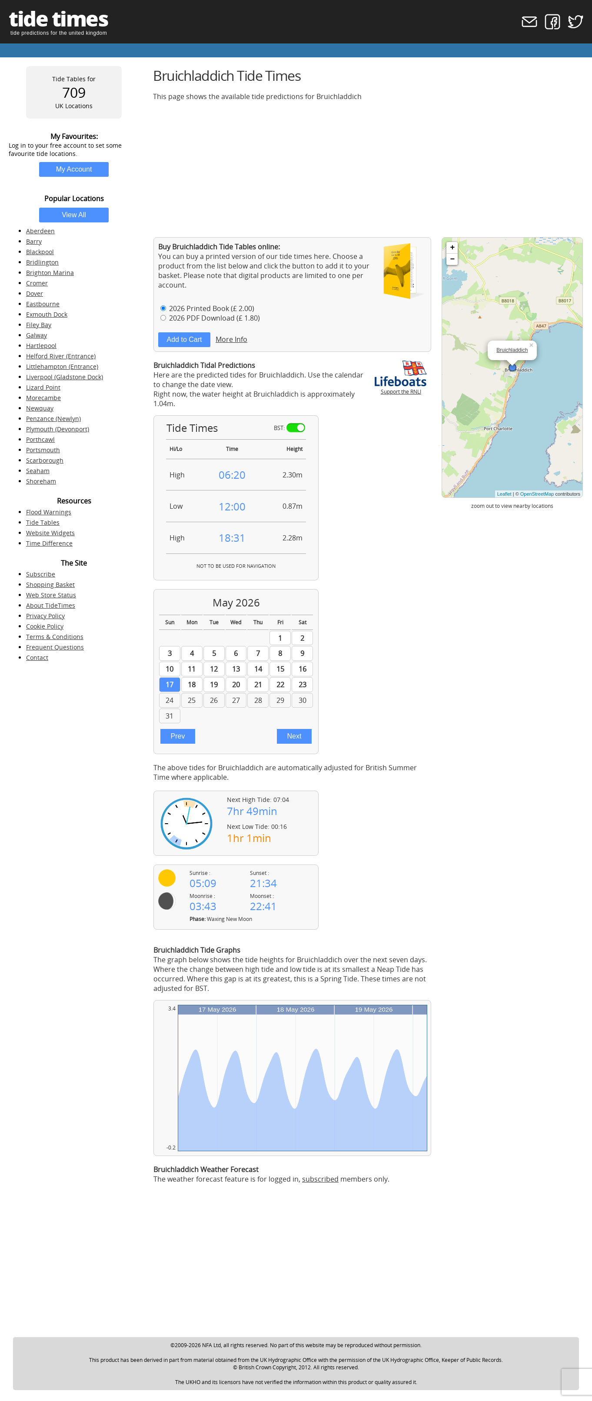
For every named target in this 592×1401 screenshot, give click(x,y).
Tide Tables (43, 522)
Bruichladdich (512, 350)
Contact (37, 657)
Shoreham (41, 481)
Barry (34, 241)
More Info (231, 339)
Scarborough (44, 460)
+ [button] (452, 247)
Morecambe (43, 398)
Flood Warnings (48, 512)
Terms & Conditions (54, 637)
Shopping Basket (50, 584)
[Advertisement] (368, 169)
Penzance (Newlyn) (53, 418)
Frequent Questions (55, 647)
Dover (34, 293)
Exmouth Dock (46, 314)
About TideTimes (50, 605)
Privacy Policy (45, 616)
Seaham (38, 471)
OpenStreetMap (537, 494)
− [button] (452, 259)
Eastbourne (43, 304)
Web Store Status (51, 595)
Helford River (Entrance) (61, 356)
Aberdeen (40, 231)
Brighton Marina (50, 272)
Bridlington (42, 262)
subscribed (320, 1179)
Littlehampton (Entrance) (62, 366)
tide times (58, 18)
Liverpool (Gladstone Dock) (64, 377)
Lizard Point (43, 387)
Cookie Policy (44, 626)
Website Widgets (50, 533)
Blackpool (40, 252)
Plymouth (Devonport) (57, 429)
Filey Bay (38, 325)
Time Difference (49, 543)
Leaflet (504, 494)
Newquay (39, 408)
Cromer (37, 283)
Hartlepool (41, 345)
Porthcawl (40, 439)
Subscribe (40, 574)
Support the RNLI (401, 388)
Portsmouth (43, 450)
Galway (36, 335)
